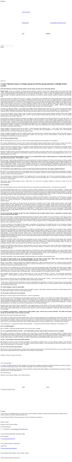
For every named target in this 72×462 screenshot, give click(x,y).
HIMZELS (37, 33)
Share (13, 387)
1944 (12, 33)
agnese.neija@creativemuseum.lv (9, 448)
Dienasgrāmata (15, 22)
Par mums (24, 411)
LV (1, 47)
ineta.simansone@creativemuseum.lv (19, 429)
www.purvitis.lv (7, 363)
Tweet (37, 387)
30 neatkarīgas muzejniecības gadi (47, 22)
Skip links (3, 1)
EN (3, 47)
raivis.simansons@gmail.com (8, 438)
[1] (27, 135)
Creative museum (26, 12)
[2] (24, 151)
